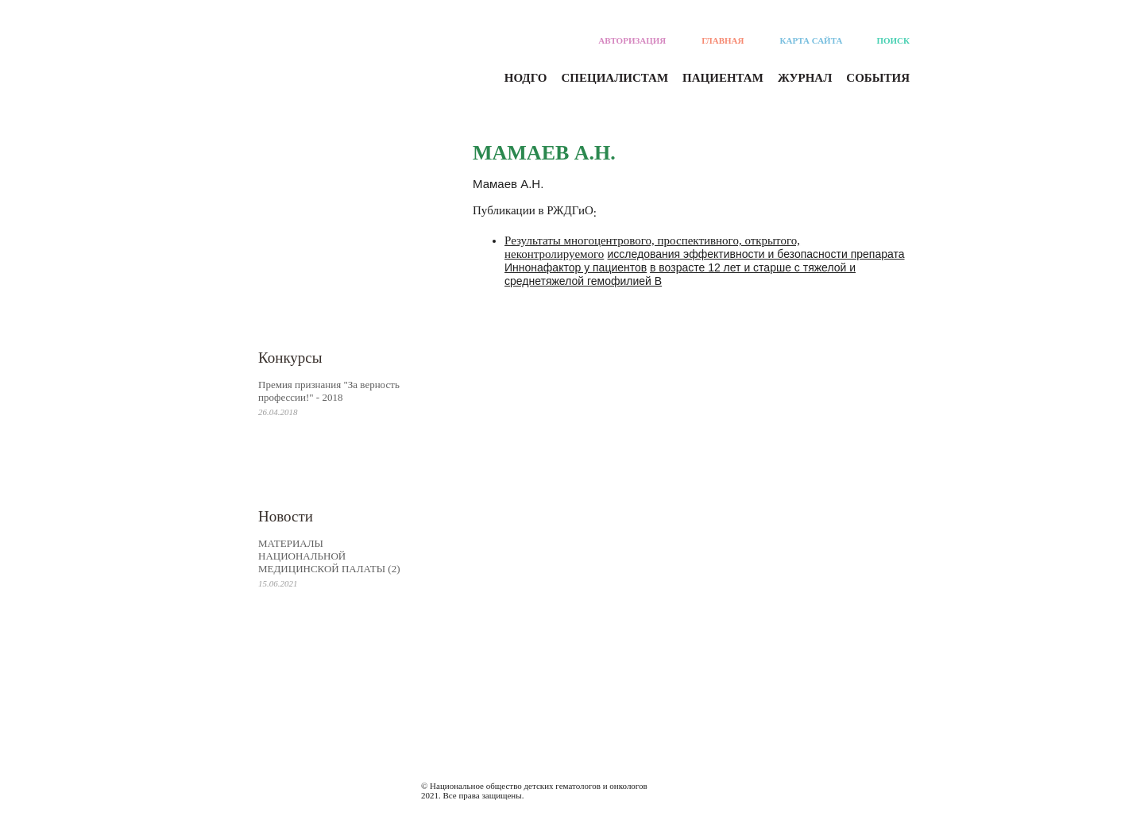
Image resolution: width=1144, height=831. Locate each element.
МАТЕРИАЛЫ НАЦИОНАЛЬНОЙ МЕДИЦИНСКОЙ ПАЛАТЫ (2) (329, 556)
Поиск (893, 40)
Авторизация (632, 40)
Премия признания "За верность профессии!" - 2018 (329, 391)
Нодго (525, 77)
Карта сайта (811, 40)
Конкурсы (290, 357)
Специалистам (615, 77)
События (878, 77)
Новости (285, 516)
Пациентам (722, 77)
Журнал (805, 77)
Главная (722, 40)
